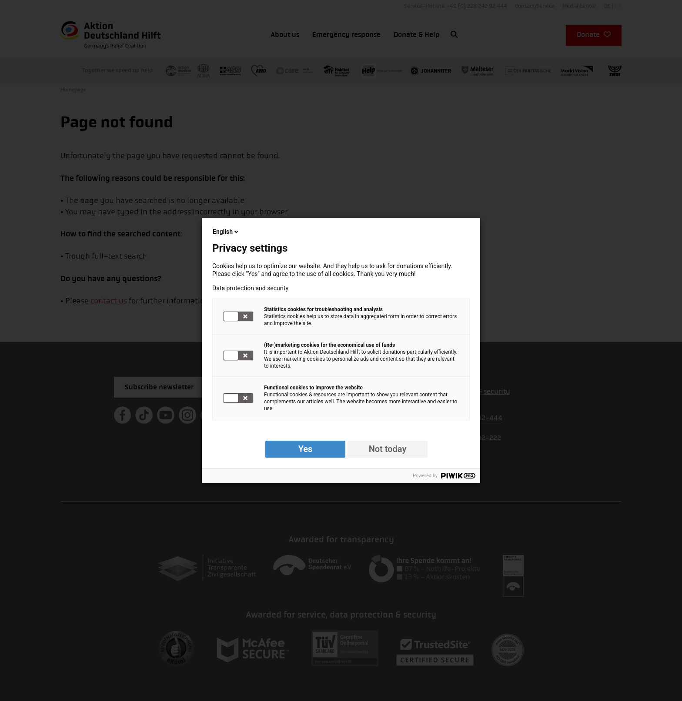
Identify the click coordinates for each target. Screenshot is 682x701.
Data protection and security (250, 288)
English (226, 231)
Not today (388, 449)
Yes (305, 449)
